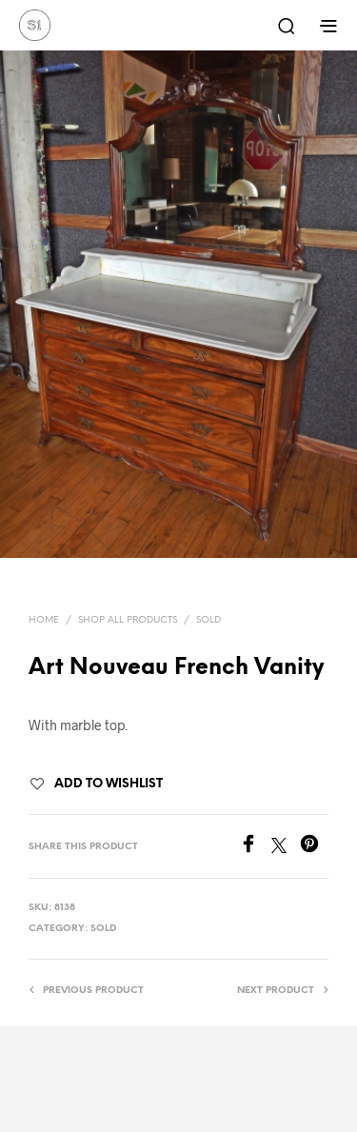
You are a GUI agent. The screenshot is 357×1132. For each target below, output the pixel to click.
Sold (208, 620)
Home (44, 620)
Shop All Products (127, 620)
